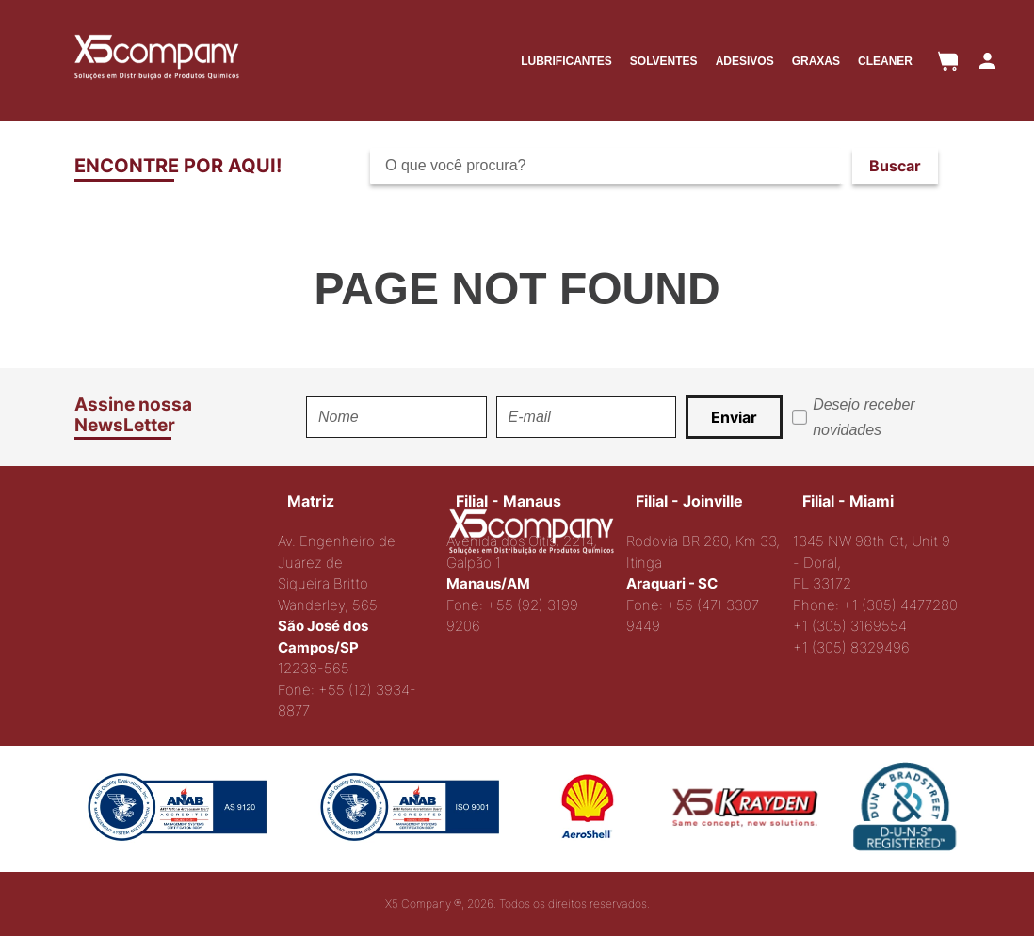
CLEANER (885, 61)
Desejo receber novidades (864, 417)
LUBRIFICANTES (566, 61)
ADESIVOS (745, 61)
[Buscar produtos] (895, 166)
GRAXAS (816, 61)
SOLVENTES (664, 61)
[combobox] (661, 166)
